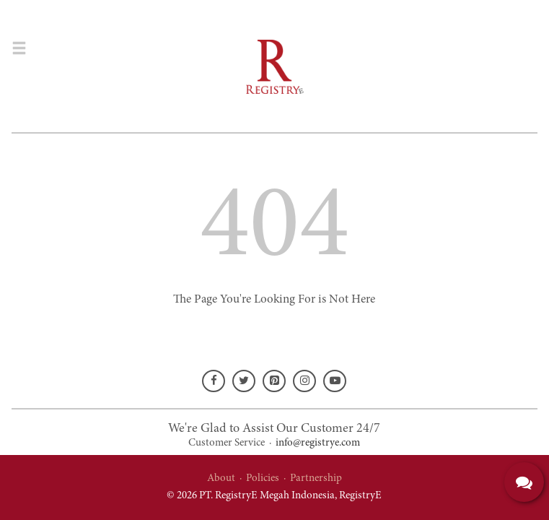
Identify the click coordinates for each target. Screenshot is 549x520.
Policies (262, 478)
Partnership (316, 478)
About (221, 478)
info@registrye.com (318, 443)
